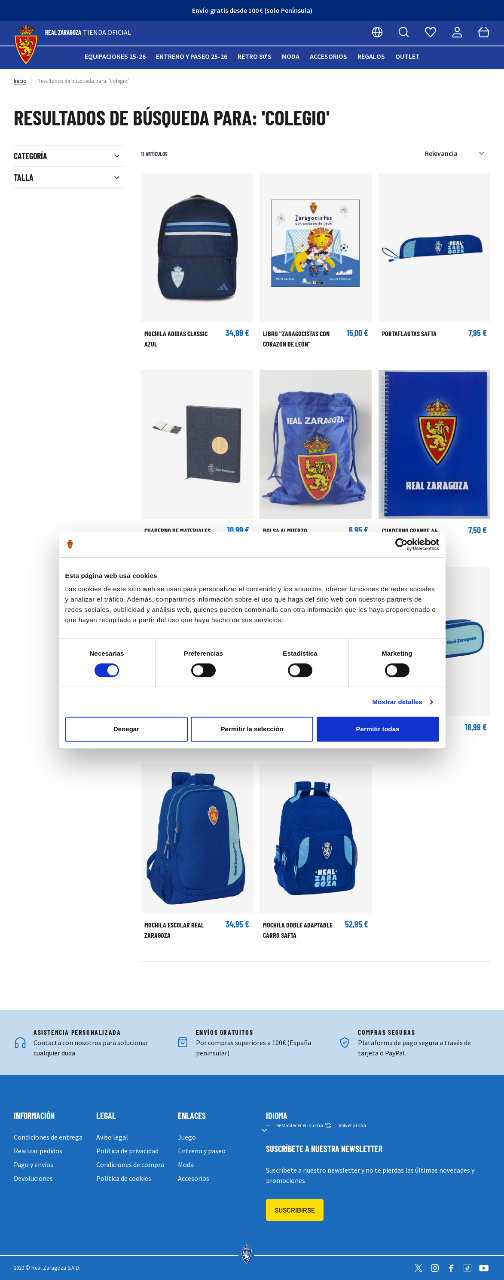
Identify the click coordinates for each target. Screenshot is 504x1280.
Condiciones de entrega (48, 1137)
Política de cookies (123, 1178)
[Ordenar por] (457, 153)
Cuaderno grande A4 (410, 530)
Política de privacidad (127, 1150)
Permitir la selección (252, 729)
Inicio (20, 81)
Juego (187, 1137)
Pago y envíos (33, 1164)
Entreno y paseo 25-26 (191, 56)
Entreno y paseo (202, 1150)
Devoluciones (33, 1178)
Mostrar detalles (397, 701)
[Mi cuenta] (457, 32)
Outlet (407, 56)
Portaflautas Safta (409, 333)
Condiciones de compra (130, 1164)
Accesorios (328, 56)
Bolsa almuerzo (285, 530)
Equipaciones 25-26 (115, 56)
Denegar (126, 729)
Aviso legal (112, 1137)
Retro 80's (255, 56)
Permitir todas (378, 729)
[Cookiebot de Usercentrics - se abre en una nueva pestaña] (401, 544)
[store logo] (26, 45)
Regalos (371, 56)
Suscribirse (295, 1210)
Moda (290, 56)
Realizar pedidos (38, 1150)
